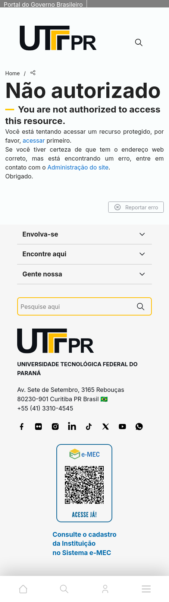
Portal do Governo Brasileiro (43, 4)
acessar (34, 140)
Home (12, 73)
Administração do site (78, 167)
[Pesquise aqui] (75, 307)
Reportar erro (136, 207)
